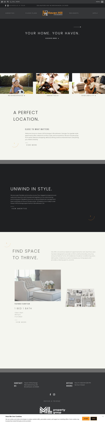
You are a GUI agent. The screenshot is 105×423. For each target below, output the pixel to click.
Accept (86, 418)
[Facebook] (5, 5)
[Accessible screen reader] (2, 1)
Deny (93, 418)
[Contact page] (4, 1)
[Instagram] (8, 5)
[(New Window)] (31, 386)
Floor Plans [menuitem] (31, 13)
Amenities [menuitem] (9, 13)
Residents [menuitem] (74, 13)
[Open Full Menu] (99, 1)
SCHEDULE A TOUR (17, 5)
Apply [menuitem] (95, 13)
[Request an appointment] (7, 1)
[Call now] (14, 1)
